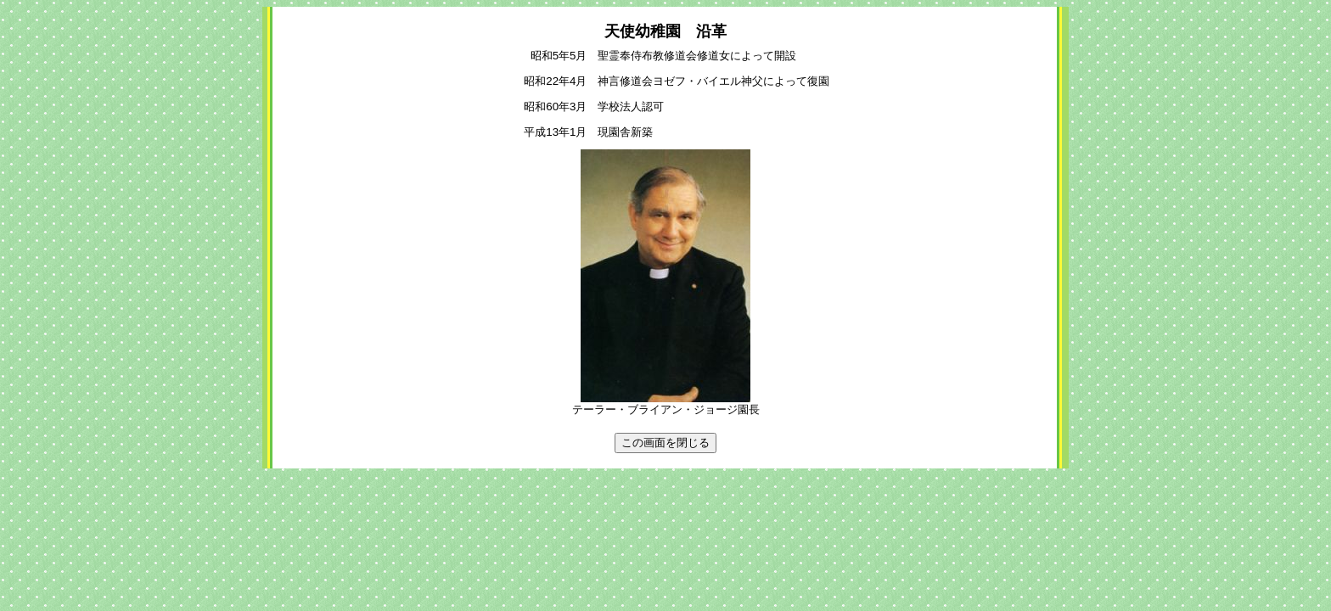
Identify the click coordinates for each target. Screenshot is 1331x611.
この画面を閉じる (665, 442)
